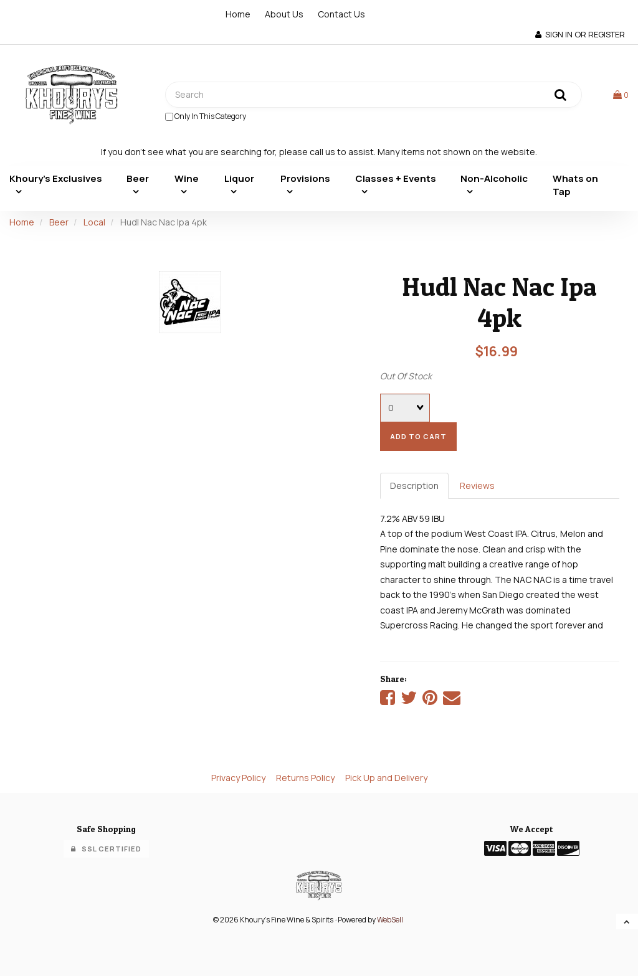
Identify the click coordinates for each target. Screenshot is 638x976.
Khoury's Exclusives (55, 178)
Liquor (239, 178)
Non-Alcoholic (494, 178)
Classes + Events (395, 178)
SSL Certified (106, 848)
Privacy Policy (238, 778)
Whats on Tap (575, 185)
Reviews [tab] (477, 485)
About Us (284, 14)
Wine (186, 178)
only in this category (205, 116)
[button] (621, 94)
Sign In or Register (580, 34)
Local (94, 222)
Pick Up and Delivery (386, 778)
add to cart (418, 436)
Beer (137, 178)
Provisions (305, 178)
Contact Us (341, 14)
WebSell (390, 919)
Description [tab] (414, 485)
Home (238, 14)
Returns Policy (305, 778)
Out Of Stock (406, 376)
